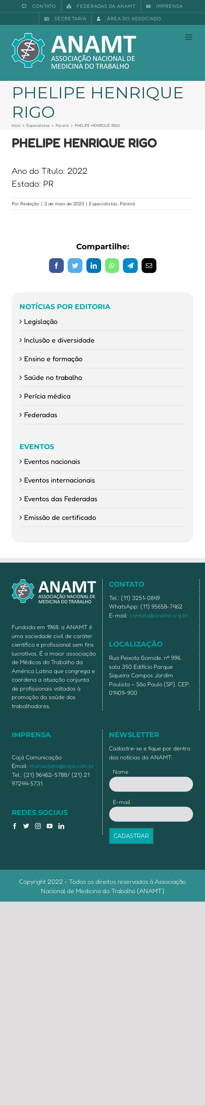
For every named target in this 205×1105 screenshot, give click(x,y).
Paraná (127, 203)
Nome (120, 771)
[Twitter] (26, 826)
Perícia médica (47, 396)
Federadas (40, 414)
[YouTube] (50, 826)
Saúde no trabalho (53, 377)
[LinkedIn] (61, 826)
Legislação (41, 321)
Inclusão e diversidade (59, 340)
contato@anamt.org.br (159, 615)
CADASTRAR (131, 835)
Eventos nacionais (52, 461)
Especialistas (103, 203)
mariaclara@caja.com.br (62, 765)
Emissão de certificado (60, 517)
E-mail (123, 802)
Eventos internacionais (59, 480)
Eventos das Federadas (60, 498)
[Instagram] (38, 826)
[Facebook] (15, 826)
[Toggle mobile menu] (189, 37)
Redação (29, 203)
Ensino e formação (53, 358)
